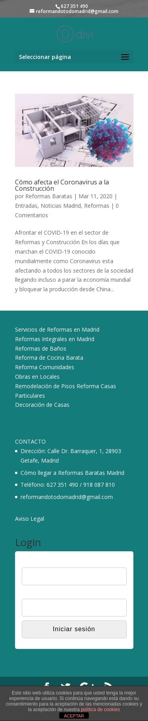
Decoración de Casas (42, 404)
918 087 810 (99, 484)
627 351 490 (62, 484)
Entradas (26, 205)
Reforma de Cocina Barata (49, 357)
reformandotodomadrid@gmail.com (67, 497)
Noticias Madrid (61, 205)
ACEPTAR (74, 715)
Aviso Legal (29, 518)
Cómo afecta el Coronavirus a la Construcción (62, 185)
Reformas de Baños (40, 348)
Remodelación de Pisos (45, 386)
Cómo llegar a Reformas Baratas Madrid (72, 472)
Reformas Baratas (48, 196)
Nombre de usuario (45, 562)
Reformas (96, 205)
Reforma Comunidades (44, 367)
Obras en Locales (37, 376)
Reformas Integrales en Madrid (54, 339)
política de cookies (100, 709)
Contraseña (36, 593)
